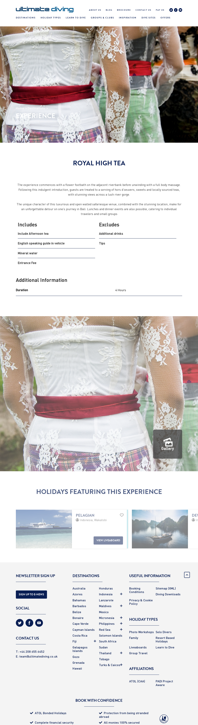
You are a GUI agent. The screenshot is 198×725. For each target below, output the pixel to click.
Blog (109, 10)
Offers (165, 17)
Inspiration (128, 17)
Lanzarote (106, 600)
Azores (77, 594)
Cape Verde (81, 623)
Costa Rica (80, 635)
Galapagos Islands (80, 649)
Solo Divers (164, 632)
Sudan (103, 647)
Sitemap (161, 588)
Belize (77, 612)
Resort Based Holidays (165, 639)
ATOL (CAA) (137, 681)
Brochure (124, 10)
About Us (95, 10)
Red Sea (104, 629)
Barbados (79, 606)
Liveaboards (138, 647)
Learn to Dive (165, 647)
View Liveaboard (108, 549)
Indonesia (106, 594)
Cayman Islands (84, 629)
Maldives (105, 606)
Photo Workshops (141, 632)
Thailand (105, 653)
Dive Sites (149, 17)
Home (20, 108)
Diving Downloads (168, 594)
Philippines (106, 623)
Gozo (76, 657)
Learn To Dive (76, 17)
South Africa (107, 641)
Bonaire (78, 618)
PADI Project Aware (164, 683)
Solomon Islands (110, 635)
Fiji (75, 641)
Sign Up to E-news (31, 594)
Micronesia (106, 618)
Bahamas (79, 600)
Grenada (78, 662)
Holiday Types (51, 17)
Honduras (106, 588)
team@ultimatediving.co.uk (38, 656)
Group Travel (138, 653)
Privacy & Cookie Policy (141, 602)
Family (133, 638)
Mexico (104, 612)
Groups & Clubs (102, 17)
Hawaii (77, 668)
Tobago (104, 659)
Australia (79, 588)
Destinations (26, 17)
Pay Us (160, 10)
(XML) (172, 588)
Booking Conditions (136, 590)
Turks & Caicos (109, 665)
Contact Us (143, 10)
